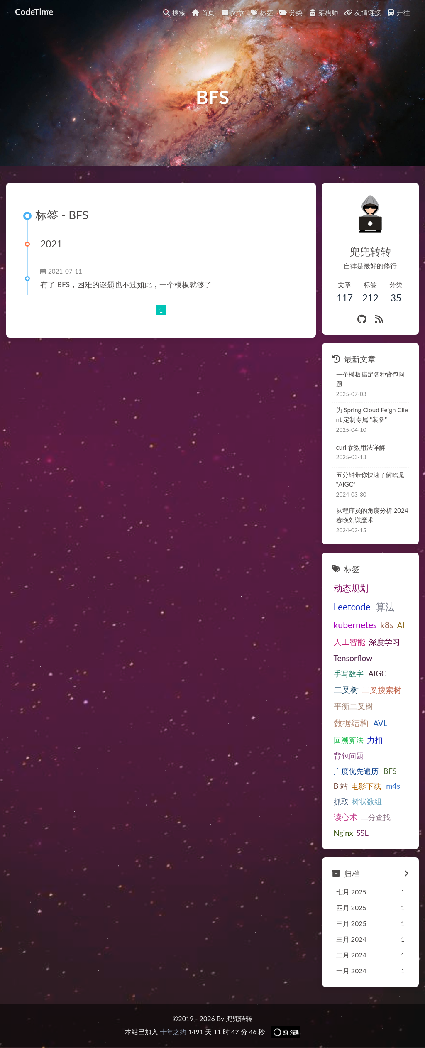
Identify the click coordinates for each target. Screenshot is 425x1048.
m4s (389, 786)
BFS (388, 771)
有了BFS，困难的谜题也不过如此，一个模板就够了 (125, 284)
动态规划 (351, 588)
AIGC (343, 674)
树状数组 (367, 802)
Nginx (343, 833)
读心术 (345, 818)
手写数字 (390, 658)
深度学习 (384, 641)
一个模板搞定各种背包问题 (370, 378)
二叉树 (367, 674)
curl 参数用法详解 (361, 447)
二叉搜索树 (353, 690)
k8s (386, 624)
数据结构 (351, 723)
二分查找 (376, 818)
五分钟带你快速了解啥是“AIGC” (370, 479)
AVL (379, 724)
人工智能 (349, 641)
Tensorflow (353, 658)
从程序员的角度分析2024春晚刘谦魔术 (371, 515)
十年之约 (173, 1032)
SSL (363, 833)
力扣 (375, 740)
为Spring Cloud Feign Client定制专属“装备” (371, 414)
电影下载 (364, 786)
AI (401, 625)
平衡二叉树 (353, 707)
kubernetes (355, 624)
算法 (383, 606)
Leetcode (352, 606)
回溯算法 (349, 740)
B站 (340, 786)
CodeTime (34, 5)
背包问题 (349, 756)
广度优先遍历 (356, 771)
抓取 (341, 802)
